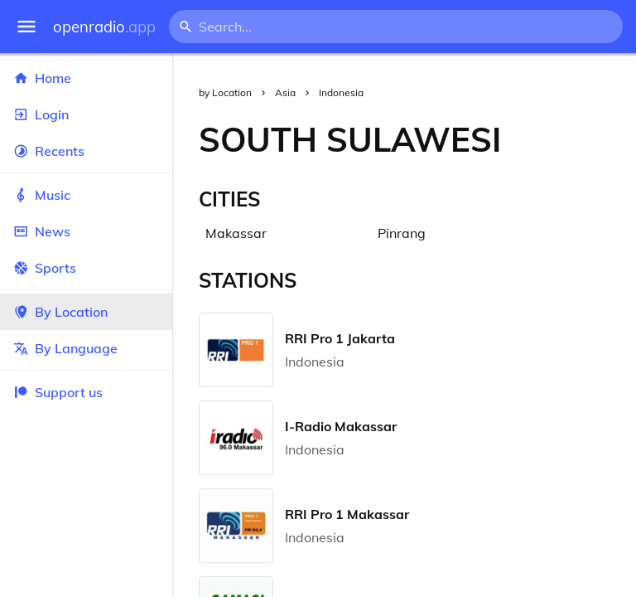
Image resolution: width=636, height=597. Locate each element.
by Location (225, 92)
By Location (86, 312)
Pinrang (402, 233)
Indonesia (341, 92)
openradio (104, 26)
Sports (86, 268)
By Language (86, 348)
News (86, 231)
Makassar (236, 233)
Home (86, 78)
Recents (86, 151)
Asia (285, 92)
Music (86, 195)
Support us (58, 392)
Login (86, 114)
